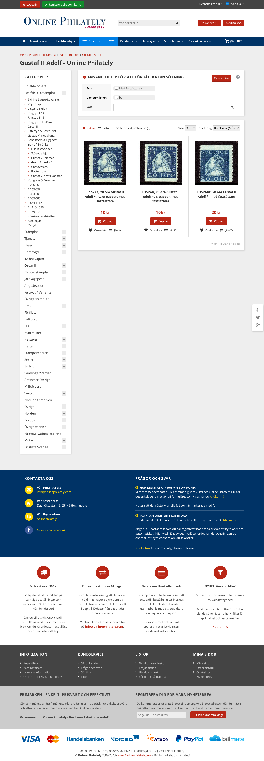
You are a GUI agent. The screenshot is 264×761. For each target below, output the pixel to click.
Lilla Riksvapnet (41, 149)
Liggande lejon (37, 109)
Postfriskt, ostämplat (43, 55)
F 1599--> (34, 212)
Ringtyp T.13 (36, 117)
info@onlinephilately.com (54, 492)
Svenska (233, 4)
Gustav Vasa (39, 167)
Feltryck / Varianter (38, 292)
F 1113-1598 (36, 207)
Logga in (32, 4)
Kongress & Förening (41, 180)
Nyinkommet (40, 41)
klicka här (230, 520)
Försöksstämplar (36, 272)
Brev (27, 306)
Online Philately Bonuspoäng (42, 677)
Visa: (181, 128)
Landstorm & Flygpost (42, 140)
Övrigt (32, 225)
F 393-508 (34, 194)
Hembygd (149, 41)
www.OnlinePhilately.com (135, 755)
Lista (106, 128)
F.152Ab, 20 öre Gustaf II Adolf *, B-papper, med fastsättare (161, 196)
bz (120, 98)
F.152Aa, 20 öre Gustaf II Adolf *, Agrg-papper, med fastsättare (105, 196)
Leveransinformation (37, 672)
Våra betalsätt (32, 668)
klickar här (218, 496)
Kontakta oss (198, 41)
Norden (30, 413)
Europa (29, 420)
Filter (84, 677)
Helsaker (30, 339)
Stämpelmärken (36, 353)
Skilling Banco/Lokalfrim (44, 100)
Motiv (28, 440)
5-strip (29, 366)
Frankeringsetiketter (41, 216)
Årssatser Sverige (37, 380)
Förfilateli (31, 312)
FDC (27, 326)
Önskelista (203, 672)
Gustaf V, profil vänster (46, 176)
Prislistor (127, 41)
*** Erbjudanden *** (98, 41)
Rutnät (91, 128)
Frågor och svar (91, 668)
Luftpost (30, 319)
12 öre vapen (34, 259)
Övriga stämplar (36, 299)
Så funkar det (90, 663)
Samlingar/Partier (37, 373)
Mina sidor (203, 663)
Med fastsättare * (130, 88)
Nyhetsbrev (204, 677)
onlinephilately (47, 519)
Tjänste (29, 238)
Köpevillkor (30, 663)
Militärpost (32, 386)
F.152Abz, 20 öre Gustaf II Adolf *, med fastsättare (216, 194)
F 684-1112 (35, 203)
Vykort (29, 393)
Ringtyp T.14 (36, 113)
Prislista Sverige (36, 447)
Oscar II (33, 126)
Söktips (86, 672)
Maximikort (32, 332)
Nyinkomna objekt (151, 663)
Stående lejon (40, 153)
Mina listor (172, 41)
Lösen (28, 245)
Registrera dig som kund (65, 4)
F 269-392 (34, 189)
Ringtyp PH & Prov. (40, 122)
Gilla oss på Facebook (51, 530)
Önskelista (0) (209, 23)
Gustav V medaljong (41, 135)
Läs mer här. (220, 627)
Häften (29, 346)
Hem (23, 55)
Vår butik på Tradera (152, 677)
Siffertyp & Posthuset (42, 131)
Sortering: (205, 128)
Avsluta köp (234, 23)
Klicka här (142, 548)
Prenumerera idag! (208, 715)
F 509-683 (34, 198)
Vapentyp (34, 104)
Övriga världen (35, 427)
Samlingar (34, 221)
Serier (28, 359)
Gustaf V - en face (42, 158)
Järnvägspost (34, 279)
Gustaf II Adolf (91, 55)
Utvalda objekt (65, 41)
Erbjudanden (147, 668)
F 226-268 (34, 185)
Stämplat (31, 232)
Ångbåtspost (33, 285)
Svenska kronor (209, 4)
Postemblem (39, 171)
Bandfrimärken (69, 55)
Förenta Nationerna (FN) (42, 433)
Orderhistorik (205, 668)
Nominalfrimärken (38, 400)
